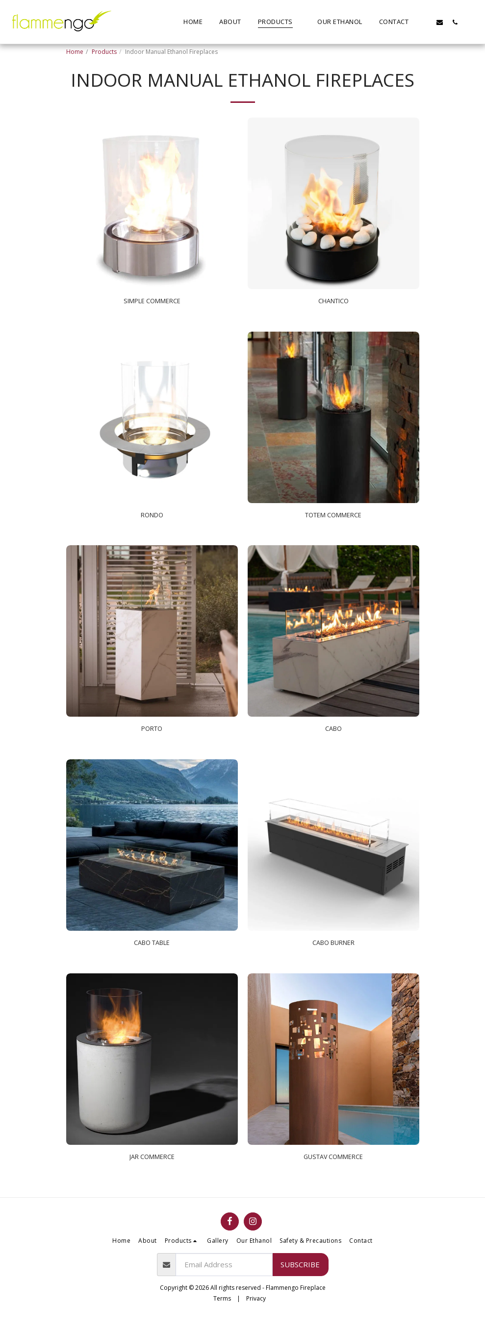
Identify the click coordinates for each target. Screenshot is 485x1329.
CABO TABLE (152, 949)
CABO (333, 734)
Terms (222, 1308)
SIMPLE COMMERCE (151, 302)
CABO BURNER (333, 949)
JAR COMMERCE (152, 1165)
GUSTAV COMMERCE (333, 1165)
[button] (424, 22)
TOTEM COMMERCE (333, 518)
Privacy (256, 1308)
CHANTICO (333, 302)
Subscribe (300, 1274)
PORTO (152, 734)
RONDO (152, 518)
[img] (152, 203)
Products (104, 52)
